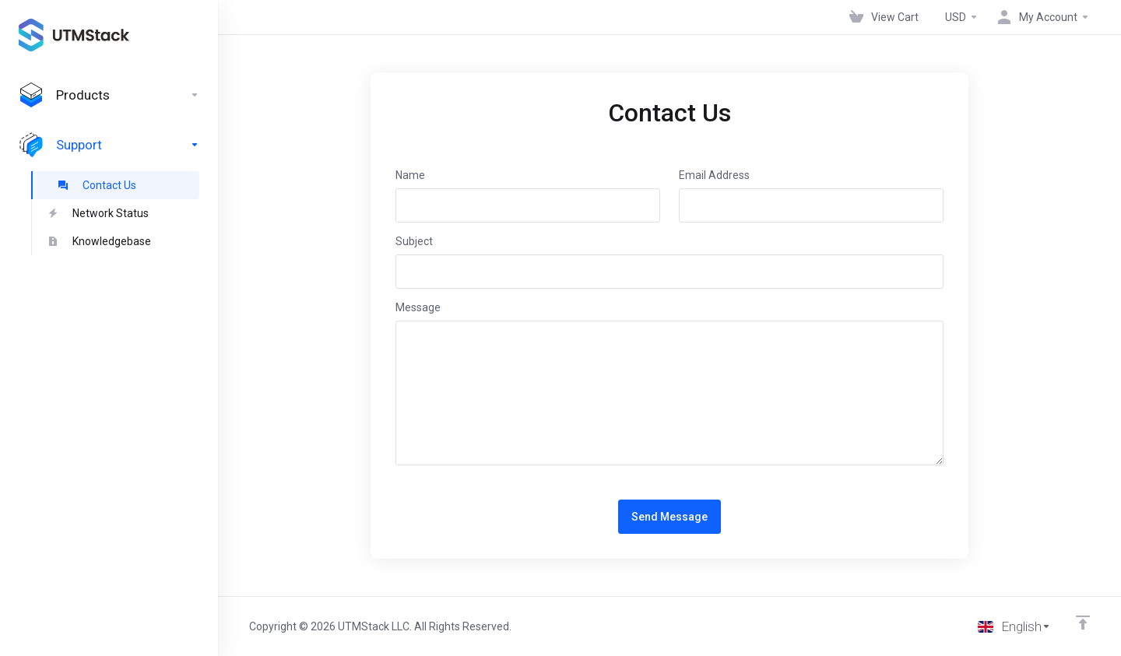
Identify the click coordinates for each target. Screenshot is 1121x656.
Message (418, 307)
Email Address (714, 175)
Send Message (669, 516)
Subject (414, 241)
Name (410, 175)
